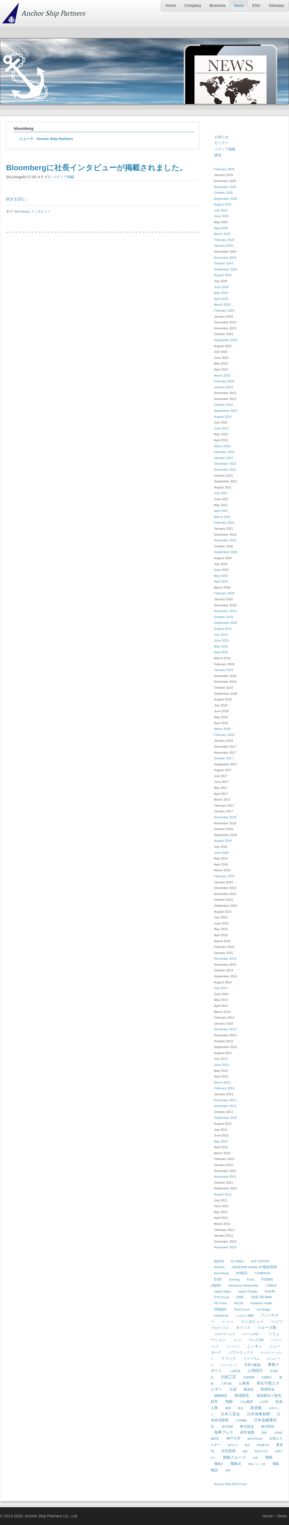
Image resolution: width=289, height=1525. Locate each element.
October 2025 (223, 192)
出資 (233, 1389)
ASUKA (219, 1267)
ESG (256, 5)
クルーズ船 (266, 1327)
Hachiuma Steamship (243, 1285)
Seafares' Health (261, 1303)
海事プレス (223, 1432)
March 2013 (222, 1082)
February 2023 (224, 381)
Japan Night (222, 1291)
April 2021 (221, 510)
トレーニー (233, 1346)
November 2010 (225, 1247)
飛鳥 (269, 1457)
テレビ (237, 1340)
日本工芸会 (230, 1414)
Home (170, 5)
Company (192, 5)
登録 (264, 1432)
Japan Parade (248, 1291)
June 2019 (221, 640)
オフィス (243, 1328)
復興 (228, 1408)
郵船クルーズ (234, 1457)
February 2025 (224, 239)
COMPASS (262, 1273)
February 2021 (224, 522)
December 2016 (225, 817)
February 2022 (224, 451)
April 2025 (221, 228)
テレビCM (256, 1340)
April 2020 (221, 581)
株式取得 (267, 1426)
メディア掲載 (63, 177)
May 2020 (221, 575)
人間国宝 (255, 1370)
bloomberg (21, 211)
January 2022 (223, 457)
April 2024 (221, 298)
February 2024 (224, 310)
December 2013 (225, 1029)
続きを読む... (17, 199)
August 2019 (223, 628)
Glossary (276, 5)
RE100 (238, 1303)
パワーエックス (241, 1352)
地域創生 (241, 1395)
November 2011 (225, 1176)
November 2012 (225, 1106)
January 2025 (223, 245)
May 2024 (221, 292)
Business (217, 5)
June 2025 (221, 216)
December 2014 (225, 958)
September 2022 (225, 410)
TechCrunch (241, 1309)
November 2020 (225, 540)
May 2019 (221, 646)
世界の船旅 (252, 1365)
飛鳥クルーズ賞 (256, 1464)
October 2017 (223, 758)
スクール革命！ (251, 1334)
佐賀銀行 (266, 1377)
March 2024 (222, 304)
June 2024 (221, 287)
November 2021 (225, 469)
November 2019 (225, 611)
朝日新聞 (227, 1426)
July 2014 (220, 988)
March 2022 (222, 446)
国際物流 (220, 1396)
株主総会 (247, 1426)
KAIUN (270, 1291)
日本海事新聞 (258, 1414)
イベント (228, 1321)
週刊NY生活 (261, 1451)
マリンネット (229, 1364)
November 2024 (225, 257)
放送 (240, 1408)
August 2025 (223, 204)
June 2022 (221, 428)
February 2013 (224, 1088)
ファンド (228, 1358)
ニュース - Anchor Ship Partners (46, 139)
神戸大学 (233, 1438)
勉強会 (249, 1389)
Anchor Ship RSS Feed (230, 1484)
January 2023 (223, 387)
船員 (247, 1445)
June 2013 (221, 1064)
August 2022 (223, 416)
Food (250, 1279)
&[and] (219, 1261)
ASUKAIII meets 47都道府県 (254, 1267)
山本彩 (264, 1401)
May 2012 (221, 1141)
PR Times (220, 1303)
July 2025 (220, 210)
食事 (227, 1470)
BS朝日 (242, 1273)
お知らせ (221, 137)
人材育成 (235, 1370)
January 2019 (223, 670)
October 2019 (223, 617)
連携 (245, 1451)
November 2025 (225, 187)
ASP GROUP (260, 1261)
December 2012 (225, 1100)
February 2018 (224, 734)
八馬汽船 (226, 1383)
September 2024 (225, 269)
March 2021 (222, 516)
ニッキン (254, 1346)
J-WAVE (271, 1285)
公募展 (244, 1383)
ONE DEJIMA (261, 1297)
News (239, 5)
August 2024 (223, 275)
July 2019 (220, 634)
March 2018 (222, 728)
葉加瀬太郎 (263, 1445)
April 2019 (221, 652)
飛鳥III (235, 1463)
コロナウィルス (224, 1334)
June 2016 (221, 852)
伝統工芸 (228, 1377)
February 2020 (224, 593)
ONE (240, 1297)
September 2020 (225, 552)
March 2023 (222, 375)
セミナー (221, 143)
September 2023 (225, 340)
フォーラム (251, 1358)
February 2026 (224, 169)
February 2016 (224, 876)
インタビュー (40, 211)
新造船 (256, 1407)
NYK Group (221, 1297)
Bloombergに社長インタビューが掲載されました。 (96, 167)
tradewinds (221, 1315)
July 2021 (220, 493)
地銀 (229, 1401)
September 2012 (225, 1117)
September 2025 (225, 198)
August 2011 (223, 1194)
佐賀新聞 (248, 1377)
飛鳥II (218, 1464)
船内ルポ (233, 1445)
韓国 (255, 1458)
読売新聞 (228, 1451)
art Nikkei (237, 1261)
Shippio (220, 1309)
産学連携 (247, 1432)
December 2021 (225, 463)
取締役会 (268, 1389)
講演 (217, 155)
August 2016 (223, 840)
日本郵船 (241, 1420)
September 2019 (225, 622)
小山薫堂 (246, 1402)
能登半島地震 (255, 1438)
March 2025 (222, 233)
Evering (234, 1279)
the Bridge (263, 1309)
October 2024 (223, 263)
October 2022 (223, 404)
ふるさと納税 (245, 1315)
